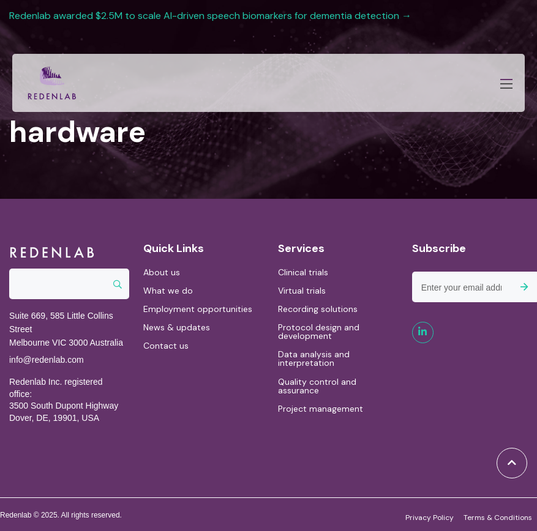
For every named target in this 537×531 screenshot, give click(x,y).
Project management (320, 408)
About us (161, 272)
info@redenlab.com (46, 360)
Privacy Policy (429, 517)
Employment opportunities (197, 308)
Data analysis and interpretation (314, 358)
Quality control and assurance (317, 386)
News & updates (176, 327)
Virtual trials (302, 290)
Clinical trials (303, 272)
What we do (168, 290)
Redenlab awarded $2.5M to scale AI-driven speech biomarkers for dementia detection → (211, 15)
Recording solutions (318, 308)
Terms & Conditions (498, 517)
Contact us (166, 345)
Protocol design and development (318, 331)
